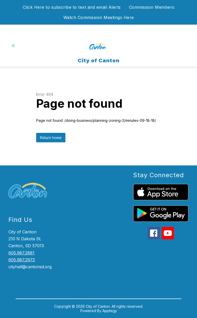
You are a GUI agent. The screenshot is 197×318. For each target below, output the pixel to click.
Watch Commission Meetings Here (98, 17)
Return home (51, 137)
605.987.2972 (21, 259)
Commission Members (151, 7)
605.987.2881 (21, 252)
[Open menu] (13, 46)
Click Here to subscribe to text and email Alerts (72, 7)
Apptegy (109, 311)
